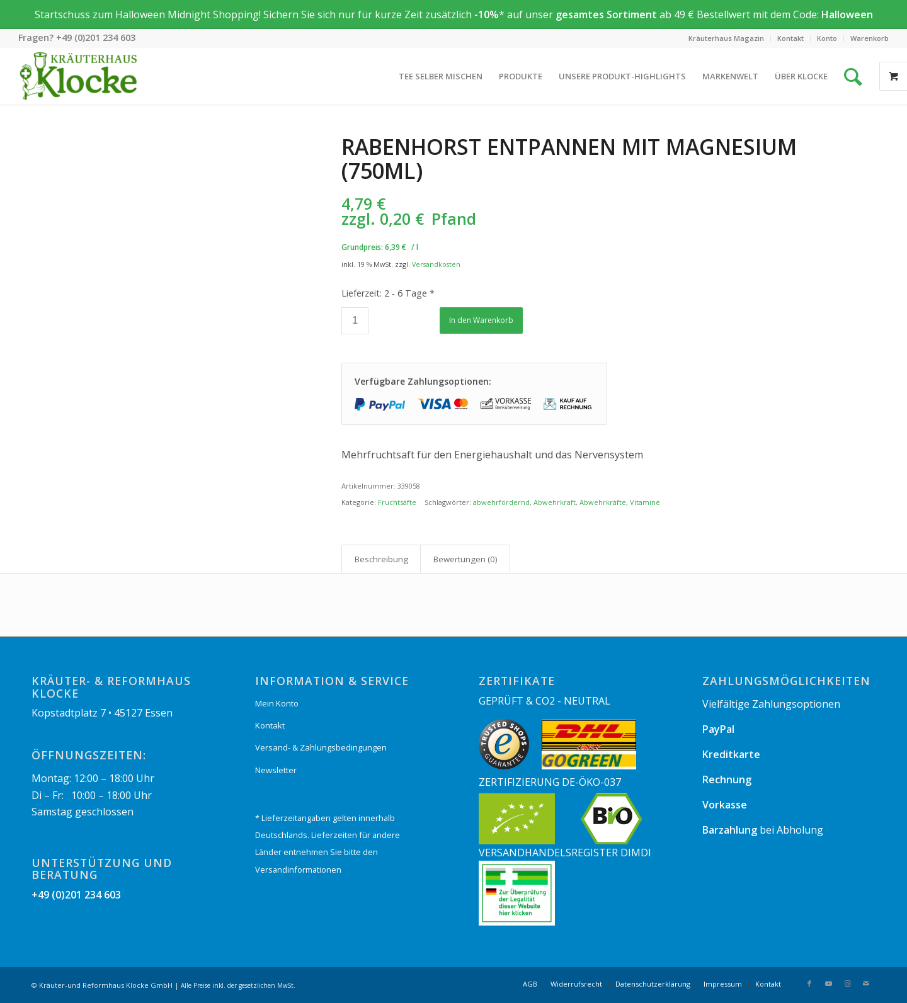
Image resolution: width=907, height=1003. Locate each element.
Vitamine (645, 502)
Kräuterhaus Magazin (726, 38)
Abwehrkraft (554, 502)
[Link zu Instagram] (847, 983)
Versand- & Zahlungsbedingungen (321, 747)
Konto (827, 38)
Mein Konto (277, 703)
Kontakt (790, 38)
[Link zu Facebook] (809, 983)
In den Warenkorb (481, 320)
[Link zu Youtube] (828, 983)
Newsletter (276, 770)
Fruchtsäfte (397, 502)
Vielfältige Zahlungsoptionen (771, 704)
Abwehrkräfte (602, 502)
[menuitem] (726, 38)
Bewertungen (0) (465, 559)
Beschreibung (381, 559)
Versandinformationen (298, 869)
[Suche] (853, 76)
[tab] (381, 559)
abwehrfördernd (501, 502)
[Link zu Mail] (866, 983)
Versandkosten (436, 264)
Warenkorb (869, 38)
